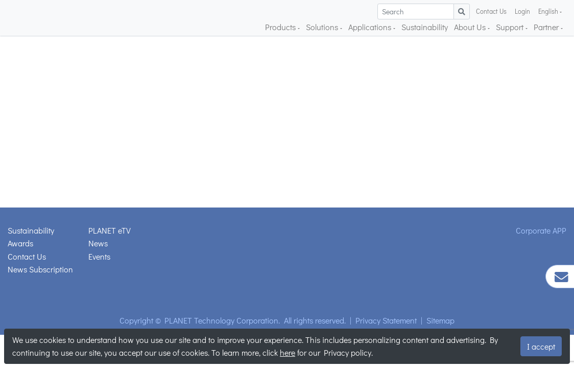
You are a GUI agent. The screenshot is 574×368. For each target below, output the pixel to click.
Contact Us (491, 11)
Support (510, 26)
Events (99, 256)
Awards (20, 243)
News (98, 243)
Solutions (323, 26)
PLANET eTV (109, 230)
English (549, 11)
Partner (547, 26)
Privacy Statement (386, 320)
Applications (370, 26)
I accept (541, 346)
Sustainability (424, 26)
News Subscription (40, 269)
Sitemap (440, 320)
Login (522, 11)
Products (281, 26)
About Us (471, 26)
